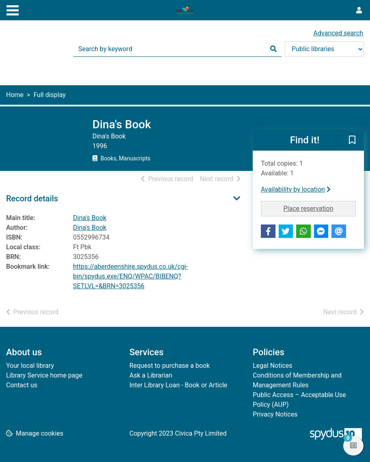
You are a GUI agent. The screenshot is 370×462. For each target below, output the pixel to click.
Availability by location (296, 189)
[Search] (273, 49)
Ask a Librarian (150, 375)
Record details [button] (32, 198)
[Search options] (324, 49)
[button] (352, 140)
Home (15, 95)
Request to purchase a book (169, 365)
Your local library (30, 365)
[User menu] (359, 10)
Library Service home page (44, 375)
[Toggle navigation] (12, 9)
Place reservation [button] (319, 207)
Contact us (21, 385)
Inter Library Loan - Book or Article (178, 385)
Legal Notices (272, 365)
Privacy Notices (275, 414)
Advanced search (338, 33)
